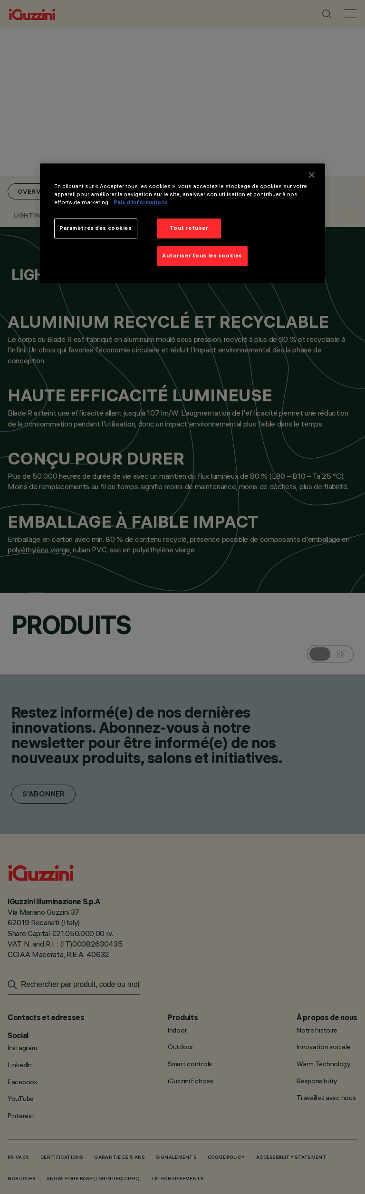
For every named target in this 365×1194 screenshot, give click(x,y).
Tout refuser (189, 228)
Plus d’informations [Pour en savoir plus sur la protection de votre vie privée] (141, 202)
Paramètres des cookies (95, 228)
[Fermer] (311, 174)
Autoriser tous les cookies (202, 255)
